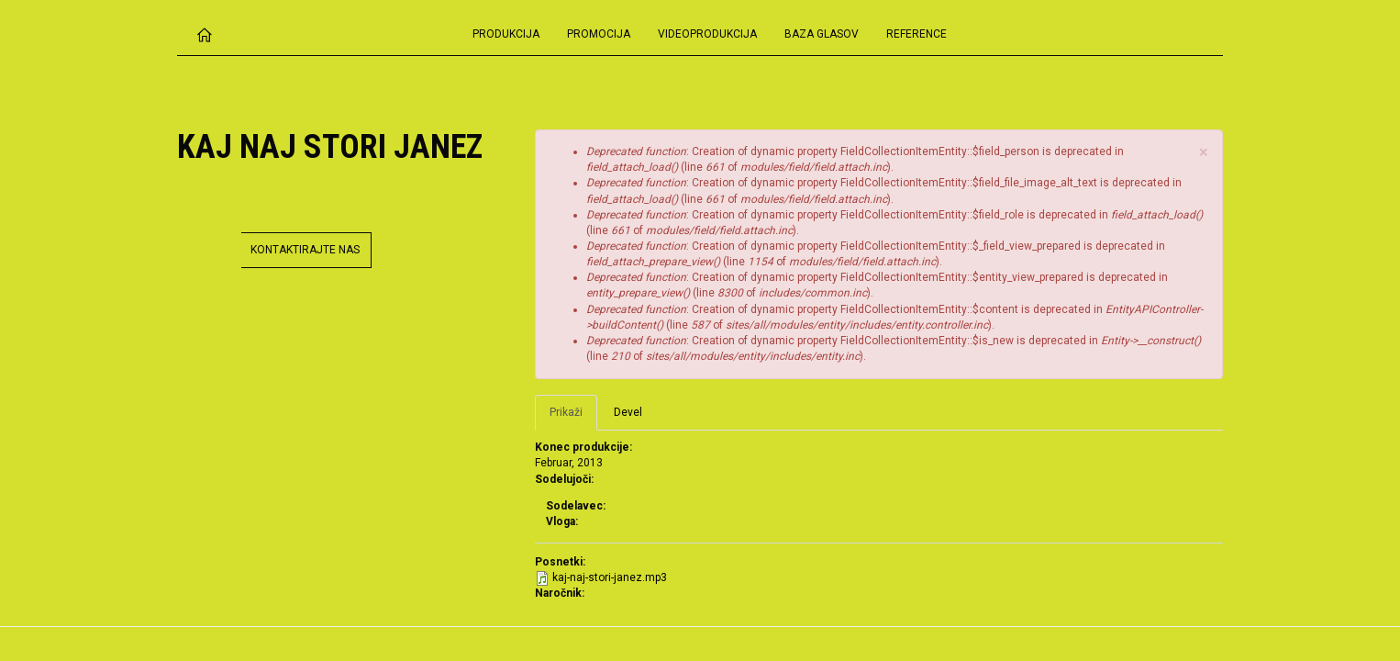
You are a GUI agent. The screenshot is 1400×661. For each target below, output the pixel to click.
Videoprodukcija (707, 34)
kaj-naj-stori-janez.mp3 (609, 577)
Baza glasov (821, 34)
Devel (628, 412)
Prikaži (573, 418)
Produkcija (505, 34)
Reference (916, 34)
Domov (204, 34)
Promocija (598, 34)
